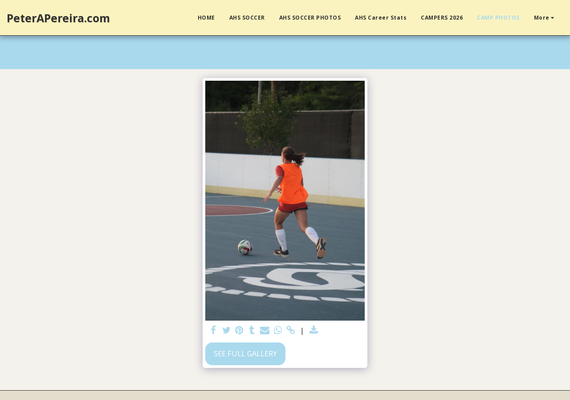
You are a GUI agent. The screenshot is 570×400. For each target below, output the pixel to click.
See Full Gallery (245, 353)
